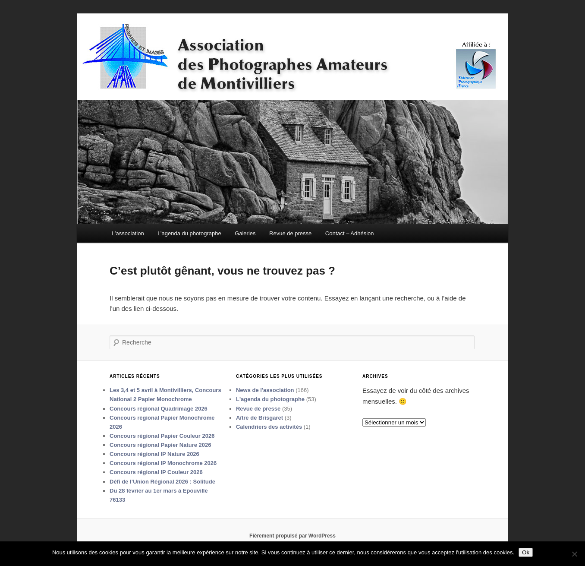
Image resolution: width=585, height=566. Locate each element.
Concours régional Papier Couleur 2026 (162, 436)
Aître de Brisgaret (259, 417)
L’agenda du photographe (189, 233)
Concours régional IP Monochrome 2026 (163, 463)
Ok (525, 552)
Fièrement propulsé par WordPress (292, 536)
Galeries (245, 233)
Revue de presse (290, 233)
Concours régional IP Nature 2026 (154, 454)
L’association (128, 233)
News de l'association (265, 390)
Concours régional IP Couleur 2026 (156, 472)
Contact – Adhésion (349, 233)
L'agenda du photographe (270, 399)
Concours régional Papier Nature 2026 (160, 445)
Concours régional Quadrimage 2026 (159, 408)
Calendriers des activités (269, 427)
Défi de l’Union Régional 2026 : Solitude (162, 481)
